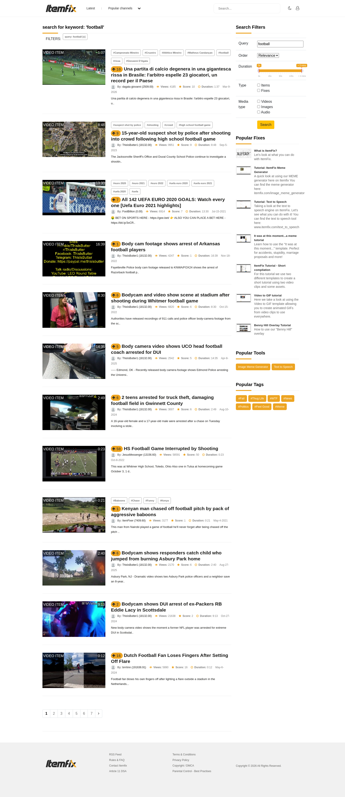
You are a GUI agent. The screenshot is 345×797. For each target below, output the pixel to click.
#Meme (280, 406)
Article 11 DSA (117, 771)
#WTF (274, 398)
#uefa (135, 191)
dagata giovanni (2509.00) (137, 86)
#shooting (152, 125)
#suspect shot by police (127, 125)
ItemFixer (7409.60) (134, 520)
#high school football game (194, 125)
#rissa (116, 61)
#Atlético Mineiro (172, 52)
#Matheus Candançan (200, 52)
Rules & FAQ (116, 760)
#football (224, 52)
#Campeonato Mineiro (126, 52)
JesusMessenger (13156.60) (139, 454)
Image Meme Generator (253, 366)
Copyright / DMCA (183, 765)
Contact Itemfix (118, 765)
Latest (90, 8)
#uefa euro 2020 (178, 183)
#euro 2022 (156, 183)
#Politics (243, 406)
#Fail (241, 398)
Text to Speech (283, 366)
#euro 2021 (138, 183)
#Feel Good (262, 406)
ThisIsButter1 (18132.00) (137, 145)
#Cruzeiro (150, 52)
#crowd (168, 125)
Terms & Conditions (184, 754)
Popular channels (124, 8)
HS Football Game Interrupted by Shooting (171, 448)
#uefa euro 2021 (203, 183)
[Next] (98, 713)
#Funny (150, 500)
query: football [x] (75, 36)
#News (287, 398)
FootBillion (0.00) (132, 211)
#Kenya (164, 500)
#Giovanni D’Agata (137, 61)
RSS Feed (115, 754)
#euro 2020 (119, 183)
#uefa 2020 (119, 191)
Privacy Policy (180, 760)
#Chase (135, 500)
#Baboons (119, 500)
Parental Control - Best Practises (191, 771)
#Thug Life (257, 398)
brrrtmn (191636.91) (134, 667)
